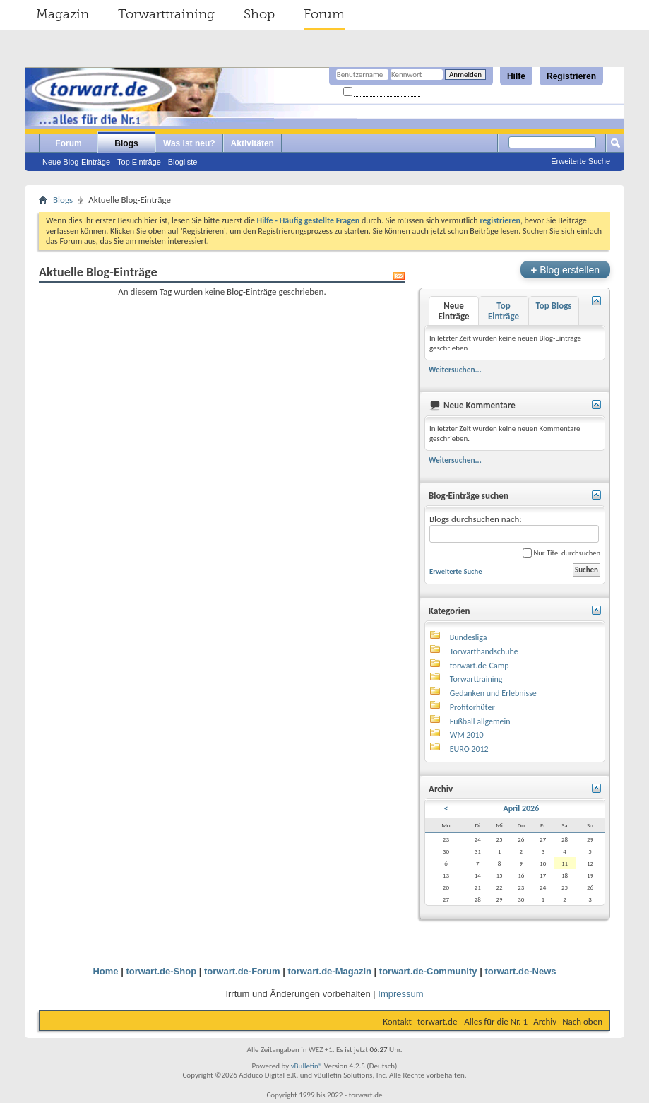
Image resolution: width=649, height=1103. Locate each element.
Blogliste (183, 162)
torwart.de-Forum (242, 971)
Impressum (400, 994)
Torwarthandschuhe (484, 651)
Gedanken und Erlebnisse (493, 693)
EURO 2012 (469, 749)
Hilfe (516, 76)
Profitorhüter (472, 707)
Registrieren (571, 76)
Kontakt (397, 1021)
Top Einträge (139, 162)
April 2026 (521, 808)
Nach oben (582, 1021)
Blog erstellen (565, 270)
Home (105, 971)
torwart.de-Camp (479, 666)
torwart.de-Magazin (329, 971)
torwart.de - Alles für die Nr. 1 (472, 1021)
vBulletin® (307, 1065)
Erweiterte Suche (580, 161)
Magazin (62, 14)
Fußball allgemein (480, 721)
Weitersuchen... (455, 369)
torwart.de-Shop (161, 971)
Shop (259, 14)
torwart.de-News (520, 971)
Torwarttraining (166, 14)
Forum (324, 14)
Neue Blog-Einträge (76, 162)
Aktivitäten (252, 143)
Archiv (544, 1021)
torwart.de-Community (428, 971)
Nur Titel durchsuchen (561, 553)
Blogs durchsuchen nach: (514, 528)
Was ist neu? (189, 143)
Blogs (126, 143)
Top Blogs (553, 305)
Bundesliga (468, 637)
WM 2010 (467, 735)
